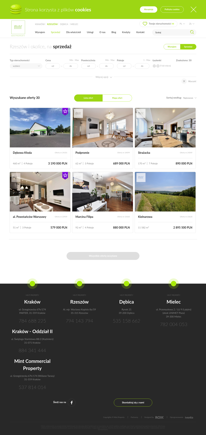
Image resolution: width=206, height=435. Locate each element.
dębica (64, 24)
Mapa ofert (117, 98)
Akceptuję (148, 9)
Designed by (154, 417)
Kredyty (126, 32)
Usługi (90, 32)
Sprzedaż (55, 32)
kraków (40, 24)
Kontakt (140, 32)
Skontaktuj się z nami (133, 402)
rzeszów (52, 24)
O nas (102, 32)
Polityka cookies (172, 9)
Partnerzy (134, 417)
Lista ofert (88, 98)
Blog (113, 32)
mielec (74, 24)
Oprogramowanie (181, 417)
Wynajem (40, 32)
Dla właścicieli (73, 32)
